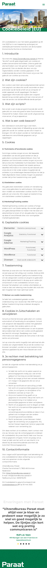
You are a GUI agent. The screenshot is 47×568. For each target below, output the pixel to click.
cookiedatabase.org (10, 485)
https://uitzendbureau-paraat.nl (25, 59)
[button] (18, 544)
